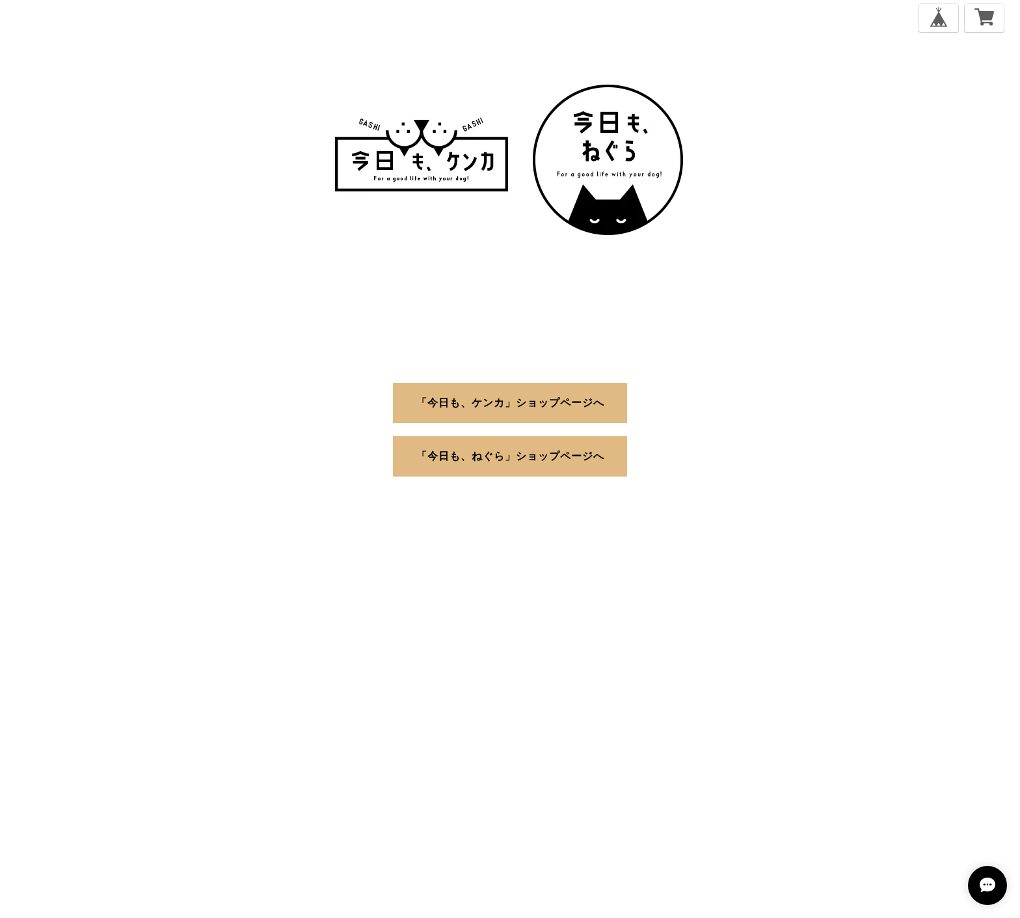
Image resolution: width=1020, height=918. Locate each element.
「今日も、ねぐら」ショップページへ (510, 455)
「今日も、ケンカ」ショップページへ (510, 402)
